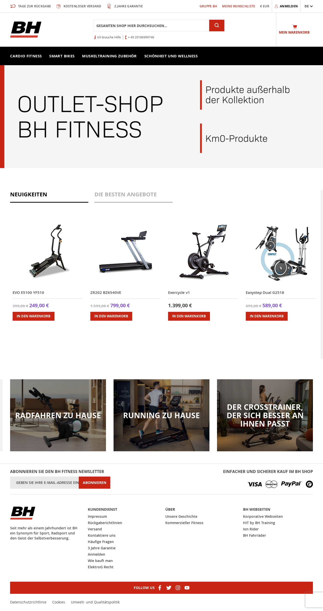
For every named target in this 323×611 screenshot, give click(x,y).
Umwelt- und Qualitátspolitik (95, 602)
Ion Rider (251, 529)
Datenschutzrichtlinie (28, 602)
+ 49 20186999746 (141, 37)
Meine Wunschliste (238, 6)
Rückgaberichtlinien (105, 522)
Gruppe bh (208, 6)
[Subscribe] (94, 483)
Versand (95, 529)
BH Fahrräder (254, 535)
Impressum (97, 516)
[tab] (49, 196)
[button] (309, 6)
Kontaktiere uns (102, 535)
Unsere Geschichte (181, 516)
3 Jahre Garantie (102, 548)
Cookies (58, 602)
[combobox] (151, 25)
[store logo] (25, 29)
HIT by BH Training (259, 522)
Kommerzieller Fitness (184, 522)
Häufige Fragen (101, 541)
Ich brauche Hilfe (109, 37)
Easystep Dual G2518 (265, 292)
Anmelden (96, 554)
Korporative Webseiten (263, 516)
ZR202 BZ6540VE (105, 292)
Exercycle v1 (179, 292)
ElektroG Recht (101, 567)
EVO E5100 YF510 (28, 292)
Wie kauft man (100, 560)
